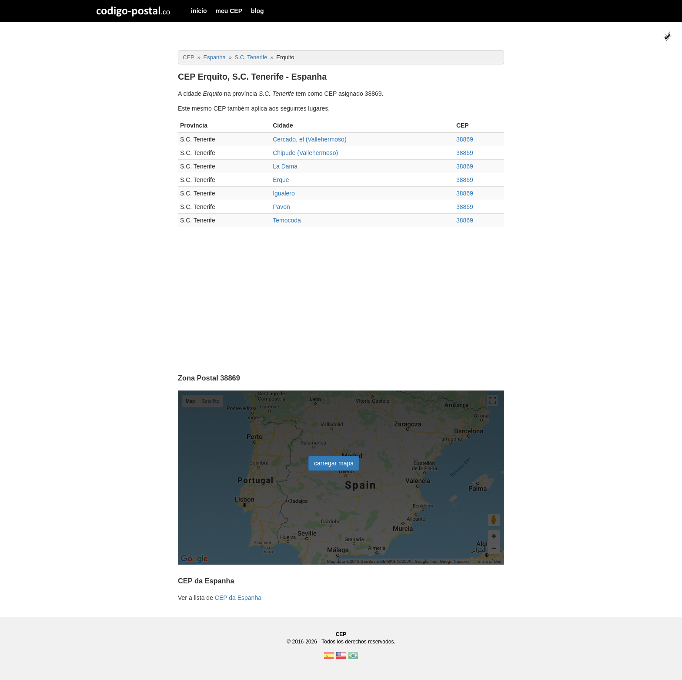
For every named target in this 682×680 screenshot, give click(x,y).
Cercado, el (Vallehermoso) (309, 139)
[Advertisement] (341, 296)
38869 (464, 139)
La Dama (285, 166)
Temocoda (287, 220)
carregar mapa (334, 463)
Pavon (281, 206)
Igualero (284, 193)
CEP (341, 634)
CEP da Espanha (238, 597)
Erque (281, 179)
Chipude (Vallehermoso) (305, 152)
